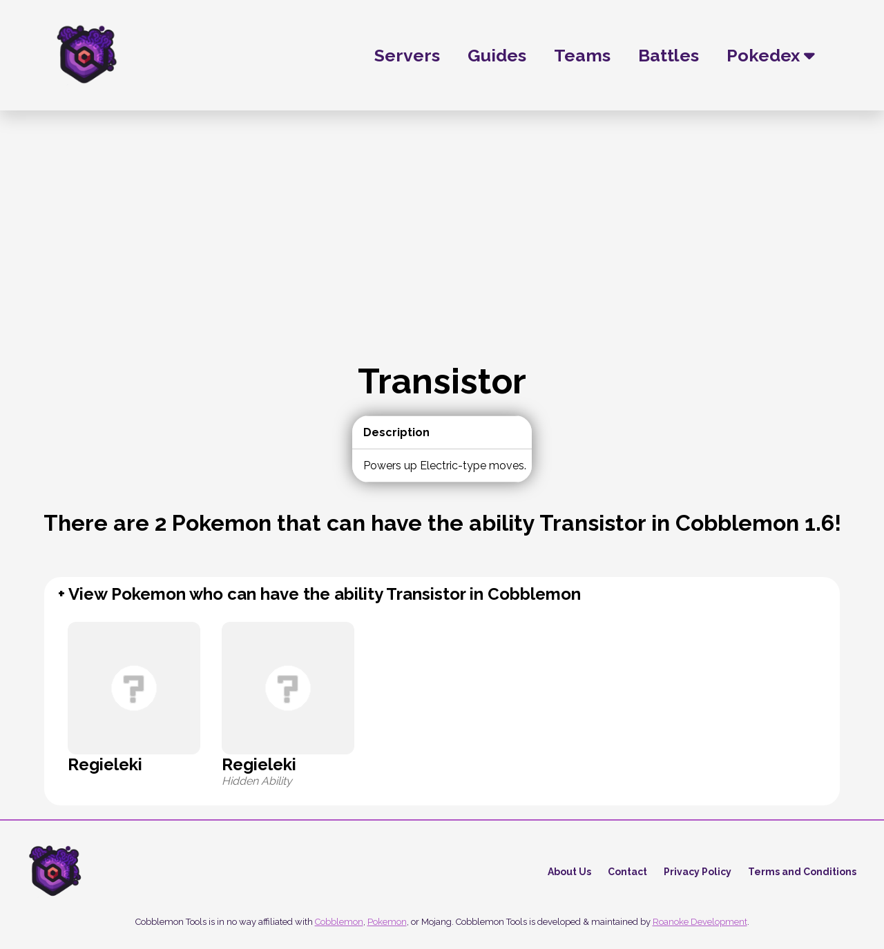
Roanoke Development (700, 922)
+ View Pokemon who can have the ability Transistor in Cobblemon (319, 594)
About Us (569, 871)
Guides (497, 55)
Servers (407, 55)
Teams (582, 55)
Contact (627, 871)
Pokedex (771, 55)
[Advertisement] (442, 256)
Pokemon (387, 922)
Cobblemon (339, 922)
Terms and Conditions (802, 871)
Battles (668, 55)
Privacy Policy (697, 871)
